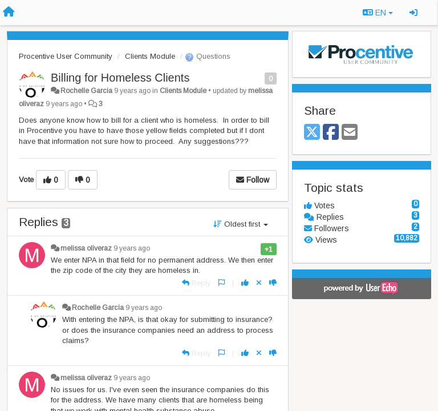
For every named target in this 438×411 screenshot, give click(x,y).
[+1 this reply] (245, 283)
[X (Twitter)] (312, 133)
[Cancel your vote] (259, 283)
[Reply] (196, 283)
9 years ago (131, 248)
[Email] (350, 133)
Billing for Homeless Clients (120, 77)
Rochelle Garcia (86, 91)
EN (378, 12)
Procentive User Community (65, 56)
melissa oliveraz (86, 248)
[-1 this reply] (273, 283)
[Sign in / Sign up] (413, 12)
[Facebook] (331, 133)
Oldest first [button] (240, 224)
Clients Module (150, 56)
